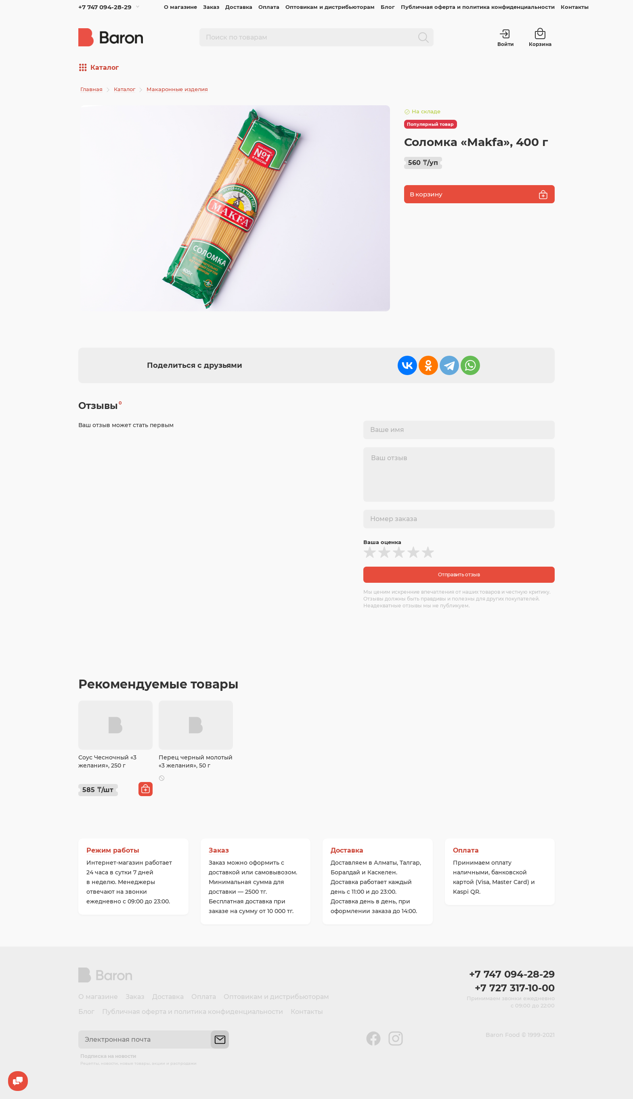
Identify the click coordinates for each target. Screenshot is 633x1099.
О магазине (180, 7)
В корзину (479, 195)
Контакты (575, 7)
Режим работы (112, 850)
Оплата (268, 7)
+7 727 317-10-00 (515, 988)
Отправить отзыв (459, 574)
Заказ (211, 7)
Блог (388, 7)
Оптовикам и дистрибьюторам (330, 7)
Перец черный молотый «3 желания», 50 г (196, 761)
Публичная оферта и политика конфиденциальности (478, 7)
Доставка (238, 7)
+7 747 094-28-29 (105, 7)
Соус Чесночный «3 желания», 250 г (107, 761)
